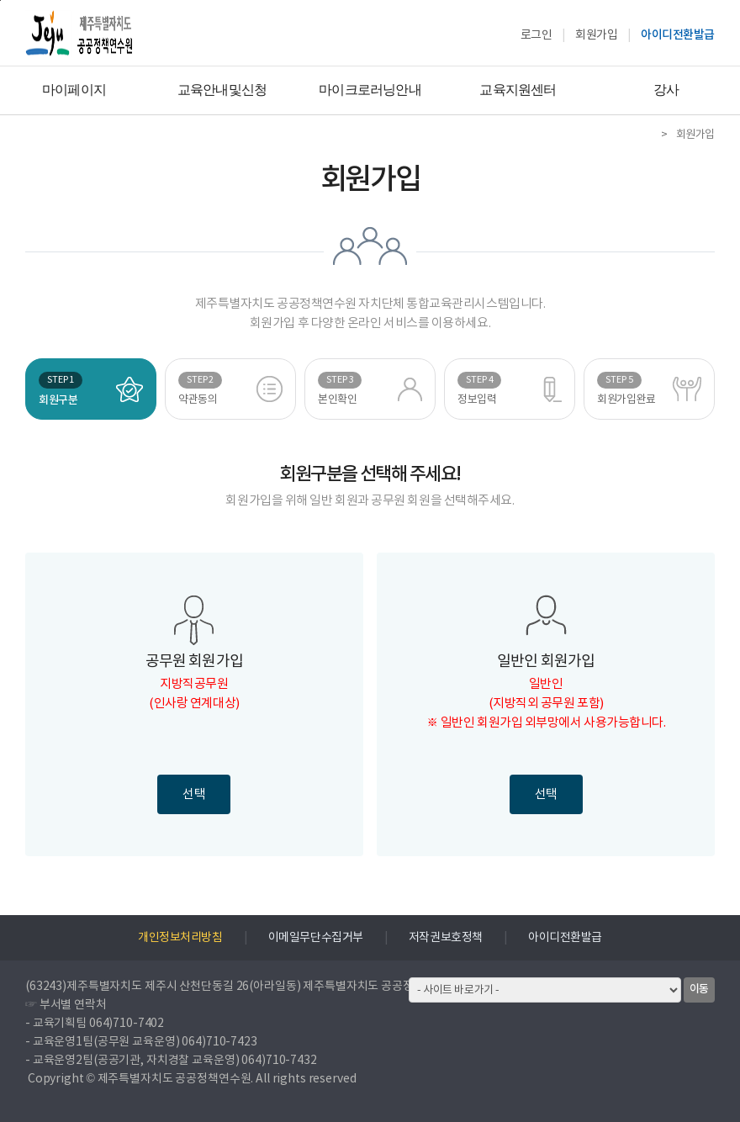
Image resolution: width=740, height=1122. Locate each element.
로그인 (536, 35)
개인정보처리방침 (180, 938)
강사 (666, 89)
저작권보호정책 (446, 938)
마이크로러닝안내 (370, 89)
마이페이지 (74, 89)
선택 (193, 794)
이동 (699, 989)
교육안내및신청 (222, 89)
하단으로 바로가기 (0, 0)
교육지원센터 (517, 89)
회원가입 (596, 35)
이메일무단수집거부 (315, 938)
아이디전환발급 (678, 35)
